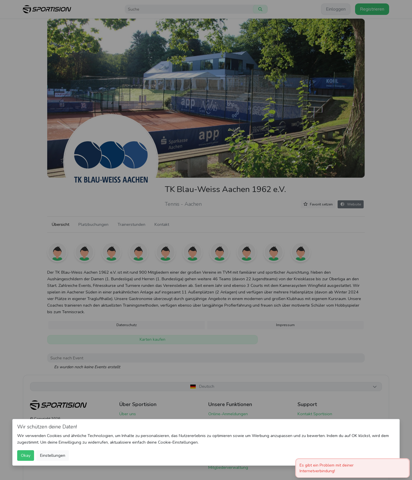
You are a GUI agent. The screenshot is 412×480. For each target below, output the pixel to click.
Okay (25, 455)
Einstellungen (52, 455)
